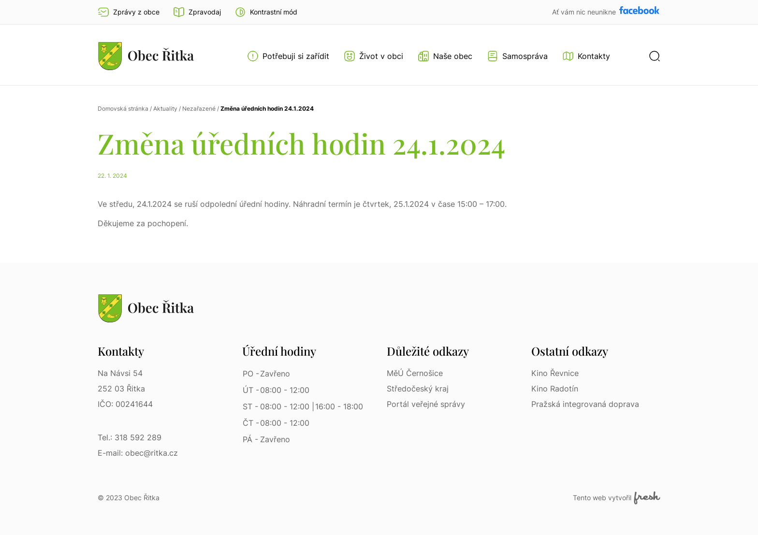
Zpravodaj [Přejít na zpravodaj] (197, 12)
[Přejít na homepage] (146, 56)
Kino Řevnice (555, 373)
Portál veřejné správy (426, 404)
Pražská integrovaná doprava (585, 404)
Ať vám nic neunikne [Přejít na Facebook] (585, 12)
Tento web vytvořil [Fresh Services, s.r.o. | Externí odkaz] (616, 498)
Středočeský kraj (418, 388)
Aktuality (165, 108)
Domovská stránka (123, 108)
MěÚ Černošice (415, 373)
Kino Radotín (554, 388)
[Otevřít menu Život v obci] (373, 56)
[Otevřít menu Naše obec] (445, 56)
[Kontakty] (586, 56)
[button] (265, 12)
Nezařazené (199, 108)
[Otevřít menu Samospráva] (517, 56)
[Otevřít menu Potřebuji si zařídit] (288, 56)
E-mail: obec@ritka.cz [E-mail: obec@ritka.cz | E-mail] (138, 453)
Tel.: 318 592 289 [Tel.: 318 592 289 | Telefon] (129, 437)
